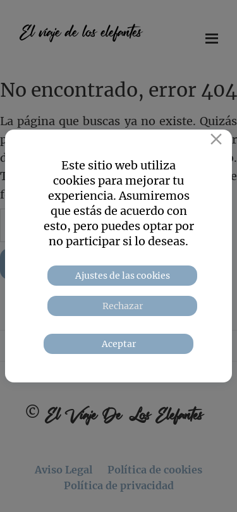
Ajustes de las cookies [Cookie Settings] (122, 275)
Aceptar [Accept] (119, 344)
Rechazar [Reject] (122, 306)
